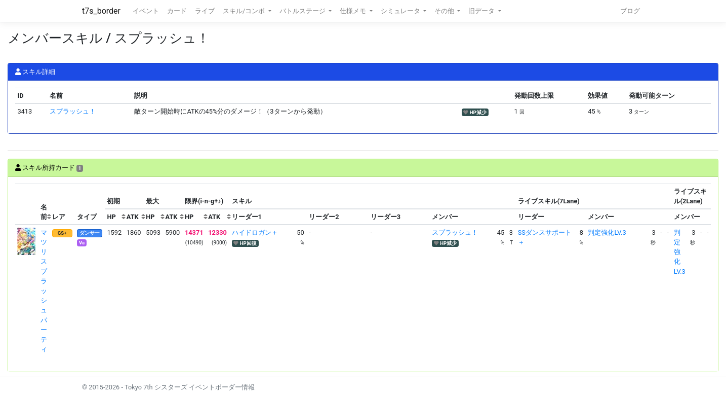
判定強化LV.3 (607, 232)
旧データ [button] (482, 11)
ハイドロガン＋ (255, 232)
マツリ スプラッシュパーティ (44, 291)
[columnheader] (26, 204)
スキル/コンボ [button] (244, 11)
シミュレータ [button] (401, 11)
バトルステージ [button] (303, 11)
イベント (146, 11)
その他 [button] (445, 11)
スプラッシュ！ (73, 111)
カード (177, 11)
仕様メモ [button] (354, 11)
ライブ (205, 11)
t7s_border (101, 11)
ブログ (630, 11)
